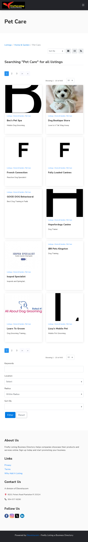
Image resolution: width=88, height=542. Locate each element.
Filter (10, 415)
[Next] (22, 73)
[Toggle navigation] (83, 5)
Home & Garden (22, 45)
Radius (7, 388)
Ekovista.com (33, 535)
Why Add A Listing (13, 473)
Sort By (8, 401)
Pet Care (28, 116)
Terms (7, 469)
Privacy (7, 465)
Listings (8, 45)
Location (8, 375)
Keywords (9, 363)
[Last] (27, 73)
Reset (21, 415)
